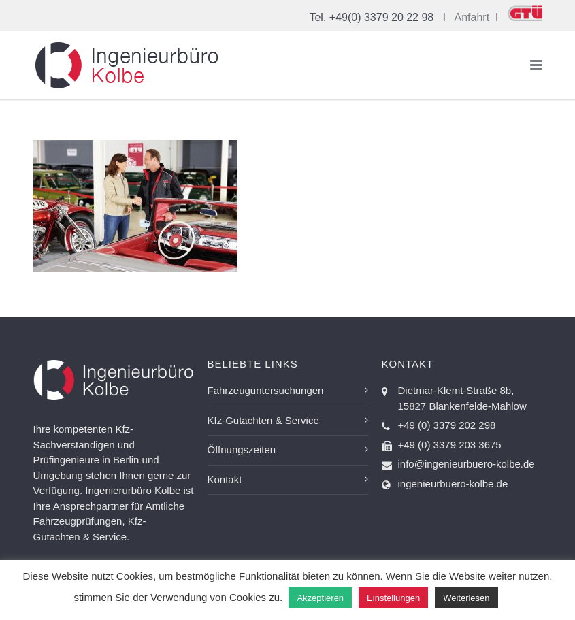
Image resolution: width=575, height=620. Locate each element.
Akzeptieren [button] (320, 598)
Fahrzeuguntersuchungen (266, 390)
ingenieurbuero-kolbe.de (453, 483)
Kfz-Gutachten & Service (263, 420)
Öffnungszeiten (242, 449)
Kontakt (225, 479)
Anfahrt (472, 17)
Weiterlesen (466, 598)
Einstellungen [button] (393, 598)
